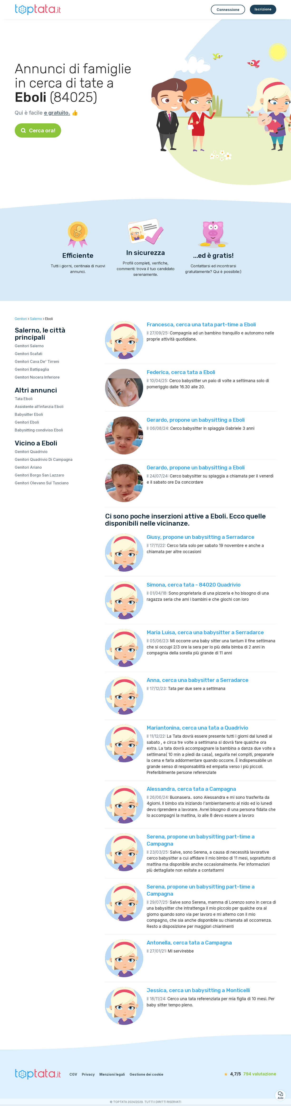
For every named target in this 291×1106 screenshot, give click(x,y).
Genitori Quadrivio (31, 451)
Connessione (228, 10)
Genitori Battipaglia (32, 369)
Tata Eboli (24, 398)
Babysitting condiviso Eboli (39, 430)
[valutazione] (249, 1074)
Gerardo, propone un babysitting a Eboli (196, 420)
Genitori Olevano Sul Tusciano (42, 483)
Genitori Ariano (28, 467)
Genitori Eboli (27, 422)
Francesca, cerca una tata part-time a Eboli (201, 324)
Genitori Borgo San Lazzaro (39, 475)
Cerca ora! (37, 130)
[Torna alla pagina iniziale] (38, 9)
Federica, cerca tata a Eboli (181, 372)
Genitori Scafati (28, 353)
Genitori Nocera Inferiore (37, 377)
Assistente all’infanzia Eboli (39, 406)
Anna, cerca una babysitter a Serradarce (197, 680)
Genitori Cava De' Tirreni (37, 361)
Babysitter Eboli (29, 414)
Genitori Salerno (29, 345)
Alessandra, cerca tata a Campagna (191, 789)
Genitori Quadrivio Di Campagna (44, 459)
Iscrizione (263, 9)
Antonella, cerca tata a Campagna (189, 942)
